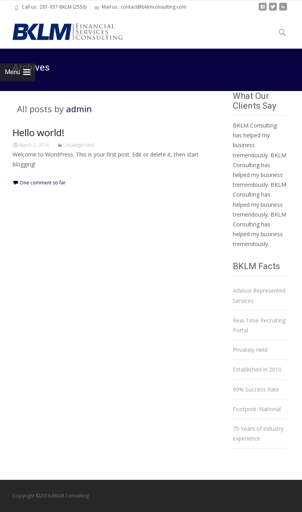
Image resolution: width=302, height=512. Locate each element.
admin (79, 109)
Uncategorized (78, 145)
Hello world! (38, 132)
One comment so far (43, 182)
